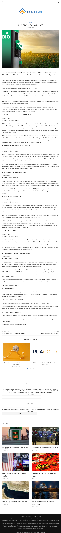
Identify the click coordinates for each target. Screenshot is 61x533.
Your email (30, 405)
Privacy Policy (37, 514)
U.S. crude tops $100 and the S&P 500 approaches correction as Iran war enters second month (45, 501)
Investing (31, 22)
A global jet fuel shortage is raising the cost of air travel (45, 447)
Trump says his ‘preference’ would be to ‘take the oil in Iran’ (15, 501)
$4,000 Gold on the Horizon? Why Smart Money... (45, 363)
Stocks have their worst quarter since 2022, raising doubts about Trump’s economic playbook (15, 474)
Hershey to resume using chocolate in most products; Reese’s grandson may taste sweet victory (44, 474)
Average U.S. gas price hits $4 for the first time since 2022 (14, 447)
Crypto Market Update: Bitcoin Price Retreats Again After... (16, 363)
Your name (30, 396)
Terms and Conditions (25, 514)
